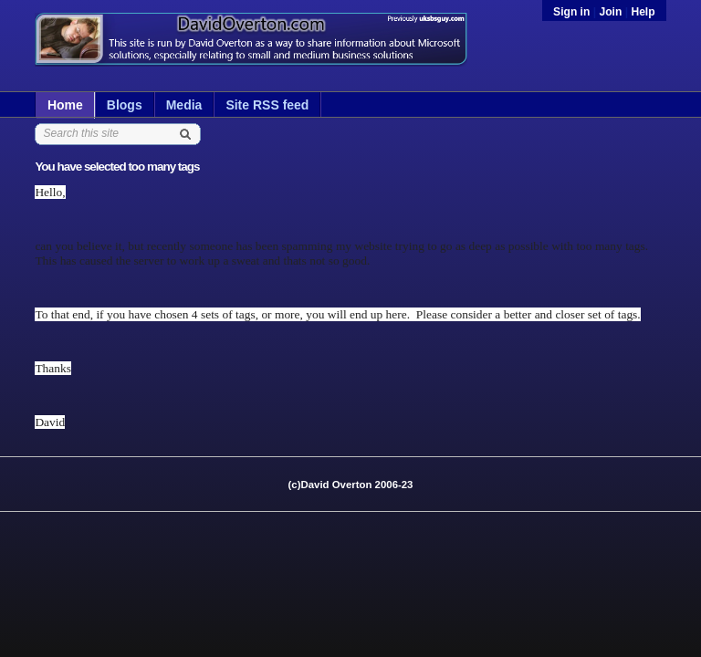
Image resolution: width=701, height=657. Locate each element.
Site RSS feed (267, 105)
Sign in (573, 11)
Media (184, 105)
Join (610, 11)
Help (642, 11)
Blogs (124, 105)
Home (65, 105)
